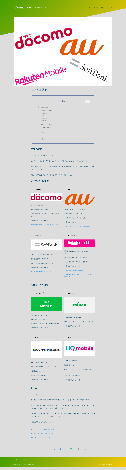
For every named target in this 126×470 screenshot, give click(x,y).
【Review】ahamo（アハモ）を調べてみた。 (45, 224)
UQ (43, 134)
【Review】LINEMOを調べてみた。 (42, 271)
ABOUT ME (104, 7)
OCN (43, 132)
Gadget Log (22, 7)
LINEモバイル (46, 127)
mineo (44, 130)
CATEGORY (96, 7)
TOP (89, 7)
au (43, 115)
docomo (44, 113)
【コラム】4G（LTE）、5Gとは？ (42, 438)
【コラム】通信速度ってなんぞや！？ (43, 433)
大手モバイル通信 (46, 110)
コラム (43, 139)
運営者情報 (17, 464)
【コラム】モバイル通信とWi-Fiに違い (43, 429)
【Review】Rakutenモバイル (74, 270)
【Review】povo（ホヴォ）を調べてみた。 (78, 226)
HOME (16, 459)
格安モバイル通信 (46, 125)
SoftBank (45, 118)
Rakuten (45, 120)
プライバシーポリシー (29, 464)
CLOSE (87, 101)
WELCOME (44, 107)
